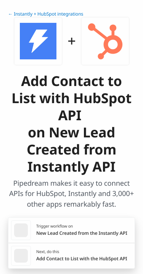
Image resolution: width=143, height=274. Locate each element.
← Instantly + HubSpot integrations (45, 14)
